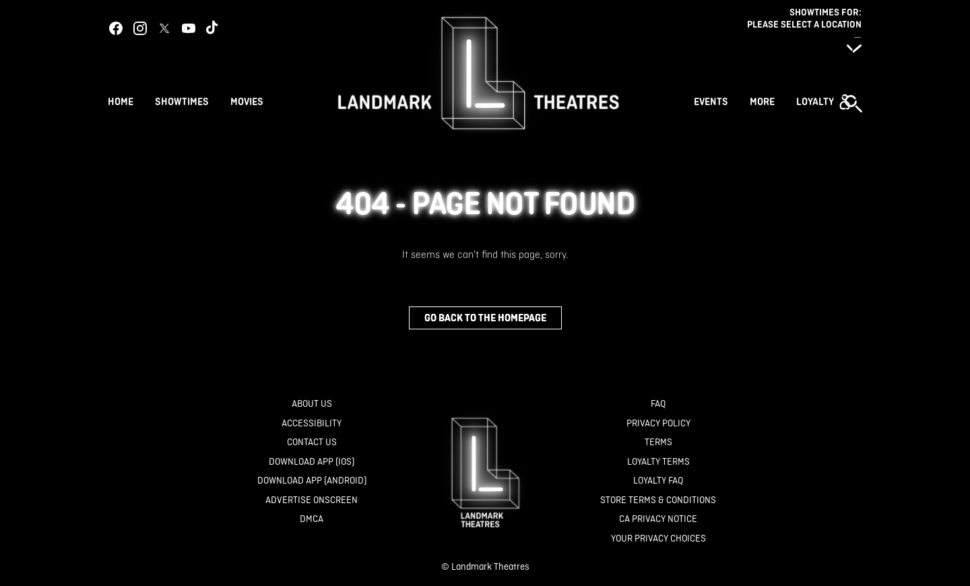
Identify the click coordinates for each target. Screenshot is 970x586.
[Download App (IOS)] (311, 461)
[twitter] (164, 28)
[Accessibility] (312, 423)
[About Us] (312, 404)
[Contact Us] (312, 442)
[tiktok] (213, 28)
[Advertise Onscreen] (311, 500)
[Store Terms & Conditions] (658, 500)
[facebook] (116, 28)
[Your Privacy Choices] (658, 538)
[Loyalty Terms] (658, 461)
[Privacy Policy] (658, 423)
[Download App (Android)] (311, 480)
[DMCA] (311, 519)
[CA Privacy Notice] (658, 519)
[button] (823, 102)
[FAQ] (658, 404)
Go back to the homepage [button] (485, 317)
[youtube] (189, 28)
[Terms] (658, 442)
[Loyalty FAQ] (658, 480)
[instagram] (140, 28)
